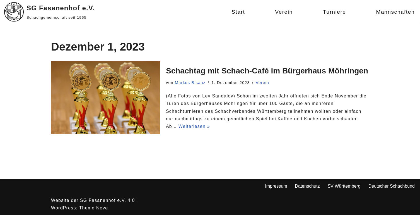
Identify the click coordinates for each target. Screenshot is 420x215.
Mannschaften (395, 12)
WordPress (63, 208)
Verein (284, 12)
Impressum (276, 186)
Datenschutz (307, 186)
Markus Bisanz (190, 82)
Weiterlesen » (194, 126)
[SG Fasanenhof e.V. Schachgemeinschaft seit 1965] (49, 12)
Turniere (334, 12)
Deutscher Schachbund (391, 186)
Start (238, 12)
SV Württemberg (343, 186)
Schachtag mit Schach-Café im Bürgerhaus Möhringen (267, 70)
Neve (102, 208)
